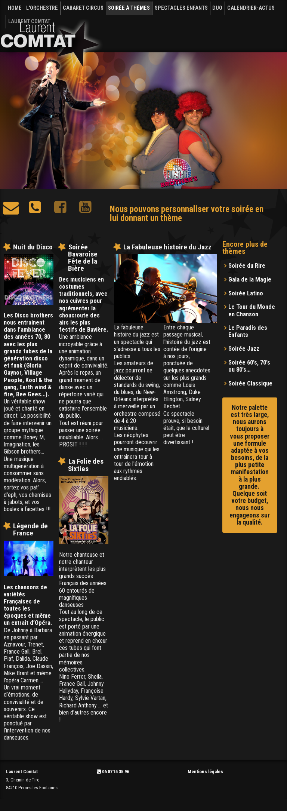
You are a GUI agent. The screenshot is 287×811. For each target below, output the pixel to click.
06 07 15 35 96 (113, 771)
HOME (15, 8)
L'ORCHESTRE (42, 8)
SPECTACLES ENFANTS (181, 8)
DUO (217, 8)
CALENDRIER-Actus (251, 8)
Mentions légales (205, 771)
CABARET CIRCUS (83, 8)
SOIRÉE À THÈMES (129, 8)
